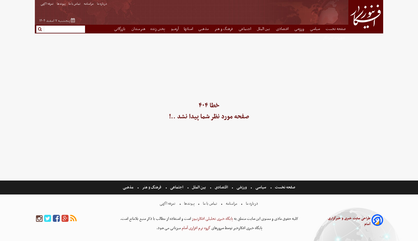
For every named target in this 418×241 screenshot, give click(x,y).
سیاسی (315, 29)
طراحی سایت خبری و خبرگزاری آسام (349, 221)
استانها (188, 29)
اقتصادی (282, 29)
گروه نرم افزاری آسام (195, 228)
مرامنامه (89, 4)
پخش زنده (158, 29)
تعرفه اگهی (47, 4)
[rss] (73, 218)
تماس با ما (75, 4)
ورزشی (299, 29)
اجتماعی (245, 29)
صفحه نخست (336, 29)
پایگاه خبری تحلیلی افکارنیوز (212, 218)
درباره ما (102, 4)
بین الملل (264, 29)
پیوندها (61, 4)
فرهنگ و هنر (224, 29)
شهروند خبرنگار (334, 37)
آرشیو (175, 29)
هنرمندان (138, 29)
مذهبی (204, 29)
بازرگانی (120, 29)
